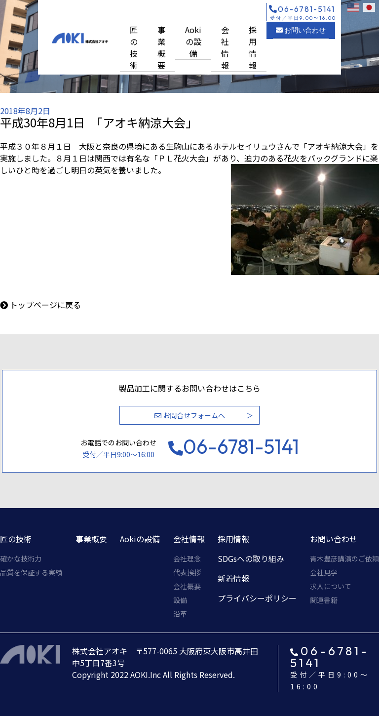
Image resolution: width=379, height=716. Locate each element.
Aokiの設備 (193, 41)
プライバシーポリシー (257, 598)
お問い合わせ (301, 30)
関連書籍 (324, 600)
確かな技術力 (20, 558)
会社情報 (225, 47)
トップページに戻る (45, 305)
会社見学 (324, 572)
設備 (180, 600)
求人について (330, 586)
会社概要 (187, 586)
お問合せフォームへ (189, 415)
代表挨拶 (187, 572)
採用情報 (253, 47)
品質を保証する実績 (31, 572)
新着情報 (233, 578)
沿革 (180, 614)
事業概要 (161, 47)
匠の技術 (134, 47)
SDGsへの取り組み (251, 558)
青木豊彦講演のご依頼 (344, 558)
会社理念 (187, 558)
